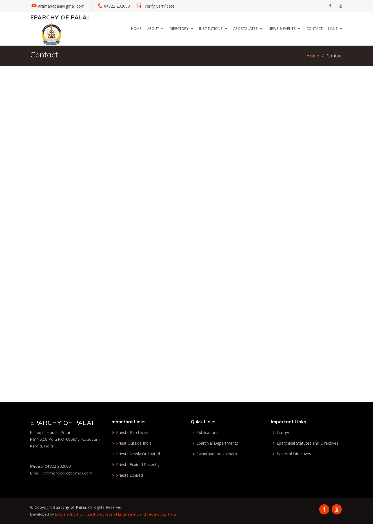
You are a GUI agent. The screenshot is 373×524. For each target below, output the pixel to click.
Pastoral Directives (294, 454)
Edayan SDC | (67, 514)
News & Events (282, 28)
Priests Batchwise (132, 433)
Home (136, 28)
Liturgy (283, 433)
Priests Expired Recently (137, 465)
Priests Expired (129, 475)
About (153, 28)
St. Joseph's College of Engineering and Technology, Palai (128, 514)
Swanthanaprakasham (216, 454)
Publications (207, 433)
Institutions (211, 28)
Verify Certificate (159, 6)
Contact (315, 28)
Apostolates (245, 28)
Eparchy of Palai (59, 17)
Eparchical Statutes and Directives (307, 443)
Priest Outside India (134, 443)
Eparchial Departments (217, 443)
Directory (179, 28)
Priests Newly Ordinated (138, 454)
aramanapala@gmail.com (61, 6)
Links (333, 28)
